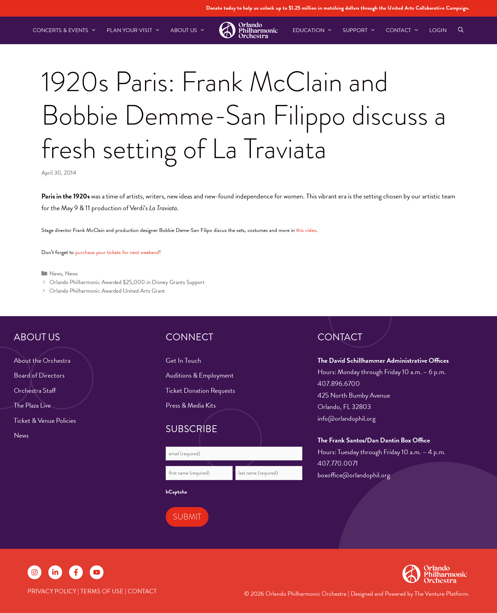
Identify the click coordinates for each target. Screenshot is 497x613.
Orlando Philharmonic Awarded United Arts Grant (107, 290)
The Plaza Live (32, 405)
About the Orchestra (42, 360)
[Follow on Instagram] (34, 572)
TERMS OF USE (102, 591)
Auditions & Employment (200, 375)
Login (438, 30)
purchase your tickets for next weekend (117, 252)
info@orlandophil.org (347, 418)
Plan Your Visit (136, 30)
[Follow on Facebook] (76, 572)
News (55, 273)
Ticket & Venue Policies (45, 420)
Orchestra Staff (35, 390)
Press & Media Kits (191, 405)
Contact (405, 30)
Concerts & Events (67, 30)
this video (306, 230)
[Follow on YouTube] (97, 572)
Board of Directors (39, 375)
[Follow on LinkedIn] (55, 572)
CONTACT (142, 591)
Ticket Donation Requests (200, 390)
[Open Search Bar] (460, 30)
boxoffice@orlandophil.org (354, 475)
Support (362, 30)
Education (315, 30)
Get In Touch (183, 360)
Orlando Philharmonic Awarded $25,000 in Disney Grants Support (127, 282)
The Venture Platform (441, 593)
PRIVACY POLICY (52, 591)
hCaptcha (176, 492)
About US (190, 30)
